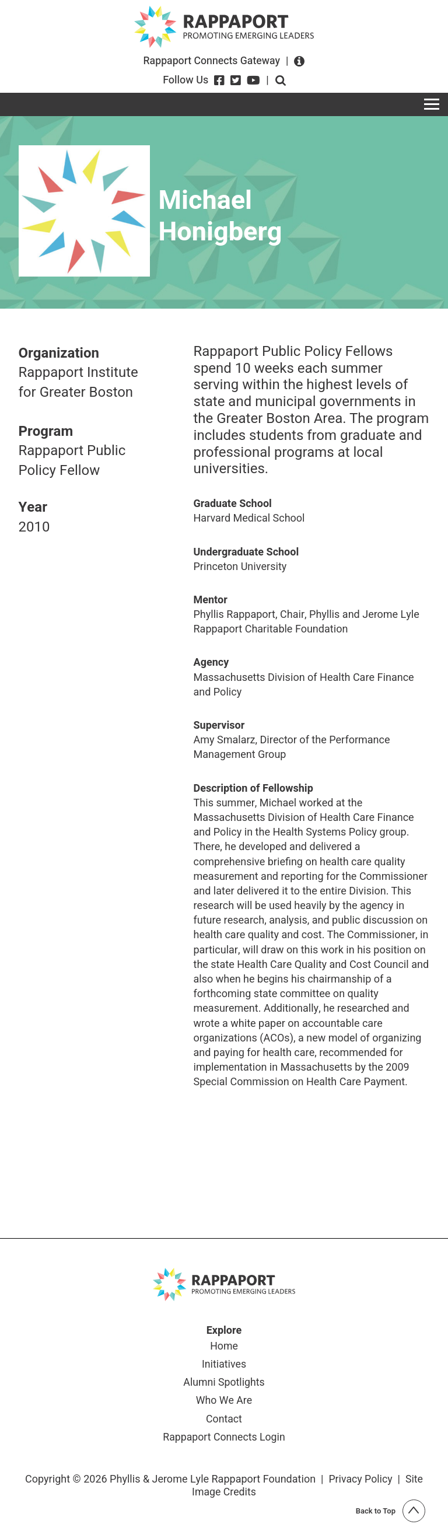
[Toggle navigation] (431, 104)
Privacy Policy (360, 1480)
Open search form (280, 80)
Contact (224, 1421)
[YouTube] (253, 80)
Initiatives (224, 1365)
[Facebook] (219, 80)
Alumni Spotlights (224, 1383)
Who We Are (224, 1402)
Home (224, 1347)
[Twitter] (235, 80)
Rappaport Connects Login (224, 1439)
